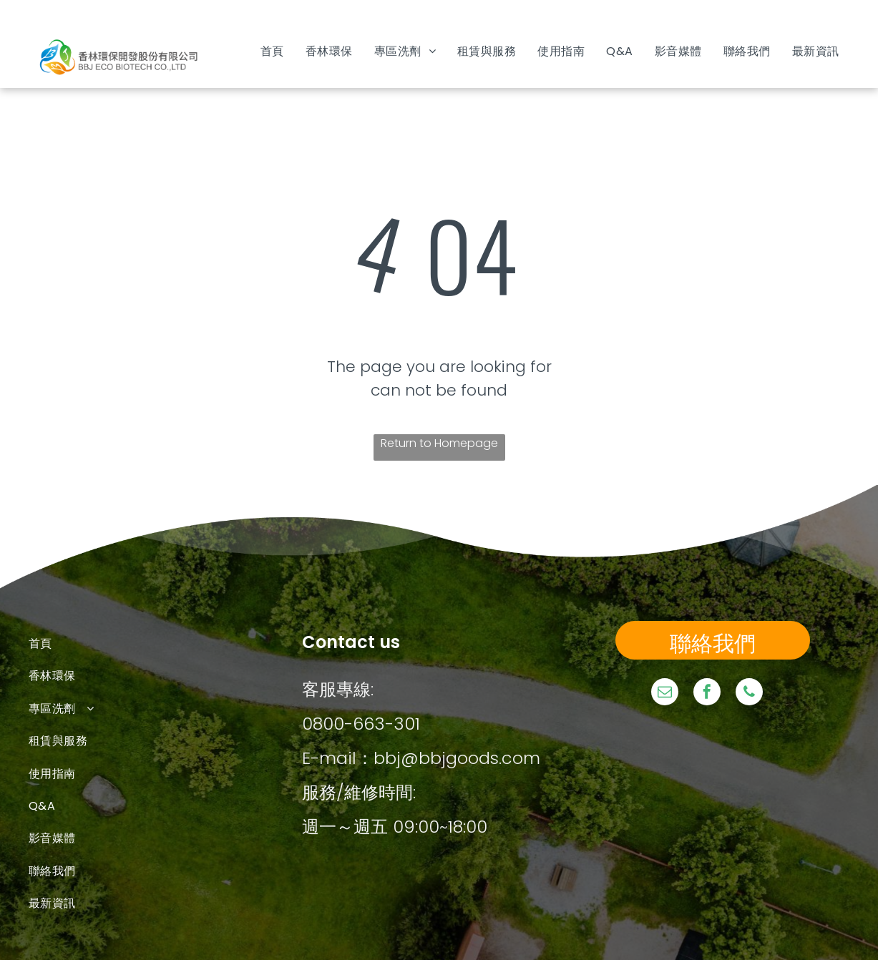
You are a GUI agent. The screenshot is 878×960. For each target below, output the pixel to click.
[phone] (749, 693)
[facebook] (707, 693)
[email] (664, 693)
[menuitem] (272, 51)
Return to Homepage (439, 443)
